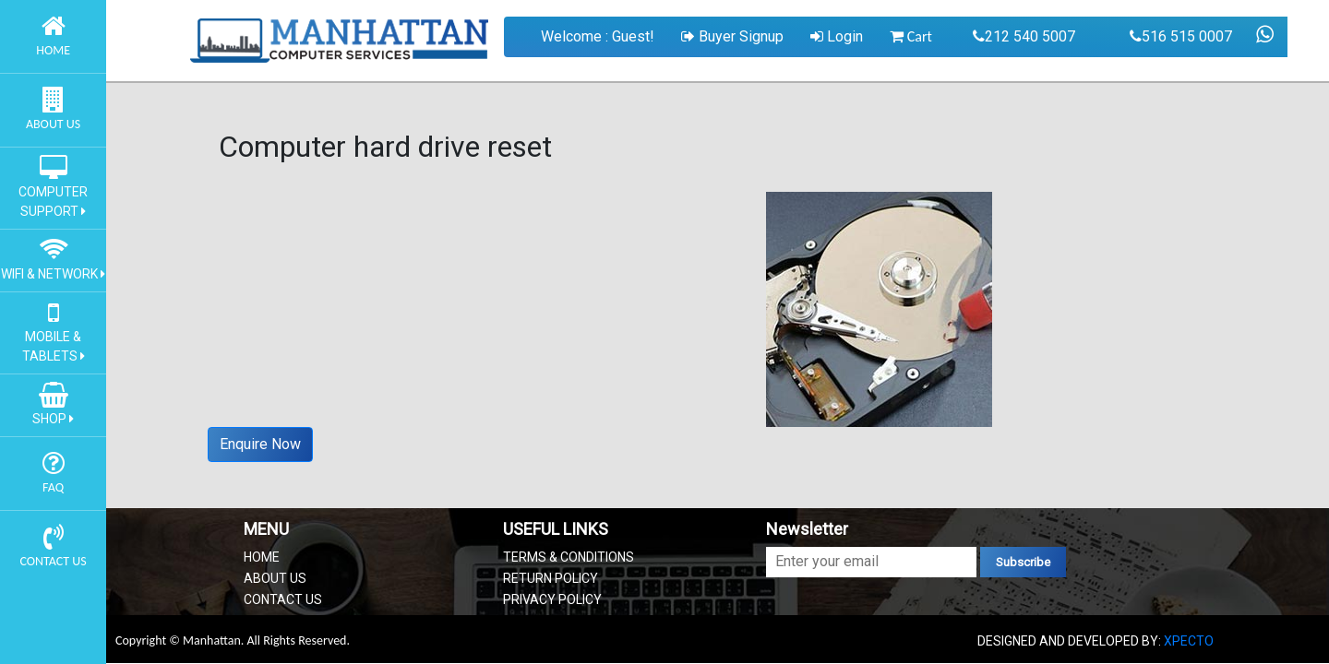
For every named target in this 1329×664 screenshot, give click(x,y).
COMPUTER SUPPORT (53, 192)
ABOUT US (275, 578)
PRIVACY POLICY (552, 599)
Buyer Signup (732, 36)
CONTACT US (283, 599)
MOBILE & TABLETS (53, 336)
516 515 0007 (1181, 36)
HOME (262, 557)
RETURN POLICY (550, 578)
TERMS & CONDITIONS (568, 557)
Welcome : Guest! (597, 36)
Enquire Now (260, 444)
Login (836, 36)
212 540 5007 (1024, 36)
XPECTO (1189, 641)
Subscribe (1023, 562)
